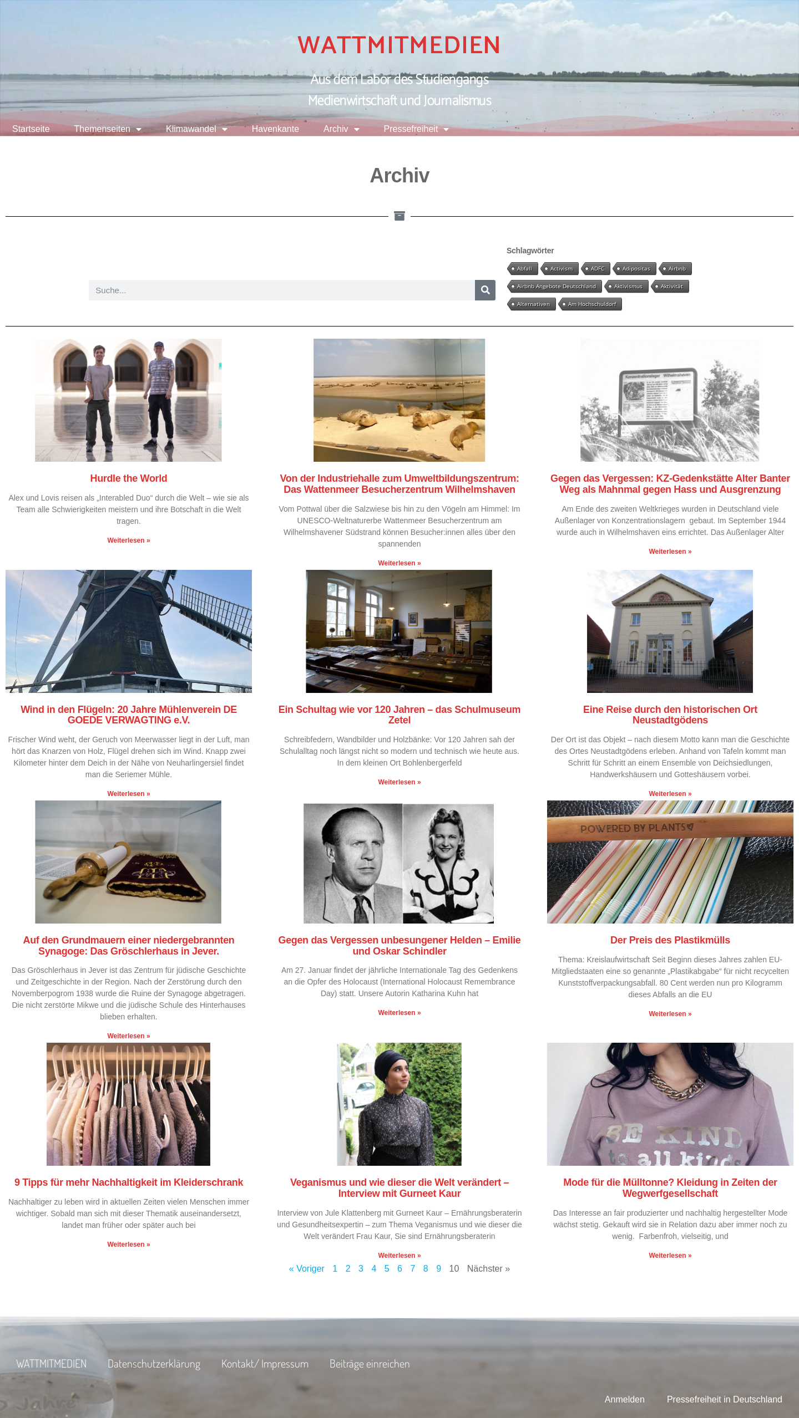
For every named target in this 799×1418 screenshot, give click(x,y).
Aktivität (672, 286)
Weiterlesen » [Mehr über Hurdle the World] (128, 540)
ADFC (597, 268)
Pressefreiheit (416, 129)
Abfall (524, 268)
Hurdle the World (129, 478)
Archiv (341, 129)
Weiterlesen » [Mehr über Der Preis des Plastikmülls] (670, 1014)
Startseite (31, 129)
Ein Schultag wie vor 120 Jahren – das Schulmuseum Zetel (400, 715)
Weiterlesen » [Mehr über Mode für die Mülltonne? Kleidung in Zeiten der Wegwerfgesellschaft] (670, 1255)
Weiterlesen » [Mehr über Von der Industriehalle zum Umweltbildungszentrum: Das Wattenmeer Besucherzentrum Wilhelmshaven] (399, 563)
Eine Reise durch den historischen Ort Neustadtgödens (670, 715)
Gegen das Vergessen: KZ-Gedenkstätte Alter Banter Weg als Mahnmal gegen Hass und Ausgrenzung (670, 484)
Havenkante (275, 129)
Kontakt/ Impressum (265, 1363)
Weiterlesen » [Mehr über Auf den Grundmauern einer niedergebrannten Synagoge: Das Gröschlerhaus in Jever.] (128, 1036)
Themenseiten (107, 129)
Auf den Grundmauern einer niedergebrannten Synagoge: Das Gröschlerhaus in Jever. (129, 946)
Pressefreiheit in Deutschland (724, 1399)
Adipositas (636, 268)
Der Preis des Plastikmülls (670, 940)
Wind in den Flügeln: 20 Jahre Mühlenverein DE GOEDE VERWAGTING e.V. (129, 715)
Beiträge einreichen (370, 1363)
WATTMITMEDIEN (399, 46)
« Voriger (307, 1268)
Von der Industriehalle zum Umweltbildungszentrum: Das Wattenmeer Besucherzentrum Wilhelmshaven (399, 484)
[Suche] (485, 290)
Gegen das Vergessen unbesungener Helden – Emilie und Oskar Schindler (400, 946)
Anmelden (625, 1399)
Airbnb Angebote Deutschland (556, 286)
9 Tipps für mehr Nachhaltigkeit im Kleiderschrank (128, 1182)
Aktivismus (628, 286)
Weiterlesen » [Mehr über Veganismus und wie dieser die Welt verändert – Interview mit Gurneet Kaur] (399, 1255)
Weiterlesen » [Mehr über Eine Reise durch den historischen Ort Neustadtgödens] (670, 794)
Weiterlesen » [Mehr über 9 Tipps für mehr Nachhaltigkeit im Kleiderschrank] (128, 1244)
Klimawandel (196, 129)
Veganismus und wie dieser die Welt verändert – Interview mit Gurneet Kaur (399, 1188)
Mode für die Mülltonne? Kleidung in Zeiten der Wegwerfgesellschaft (670, 1188)
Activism (561, 268)
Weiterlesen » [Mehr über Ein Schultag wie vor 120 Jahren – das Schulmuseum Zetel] (399, 782)
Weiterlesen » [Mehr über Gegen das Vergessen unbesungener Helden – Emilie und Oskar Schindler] (399, 1013)
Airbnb (677, 268)
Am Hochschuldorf (592, 304)
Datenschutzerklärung (154, 1363)
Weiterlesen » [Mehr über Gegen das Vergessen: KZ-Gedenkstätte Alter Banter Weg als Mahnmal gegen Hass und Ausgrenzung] (670, 551)
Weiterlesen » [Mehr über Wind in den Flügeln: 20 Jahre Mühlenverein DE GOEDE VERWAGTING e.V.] (128, 794)
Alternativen (533, 304)
